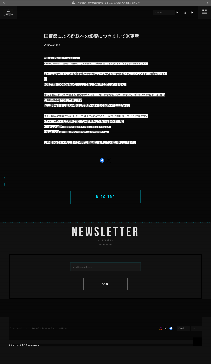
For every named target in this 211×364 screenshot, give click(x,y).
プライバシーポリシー (18, 328)
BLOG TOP (105, 197)
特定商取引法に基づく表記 (43, 328)
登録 (105, 284)
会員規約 (63, 328)
